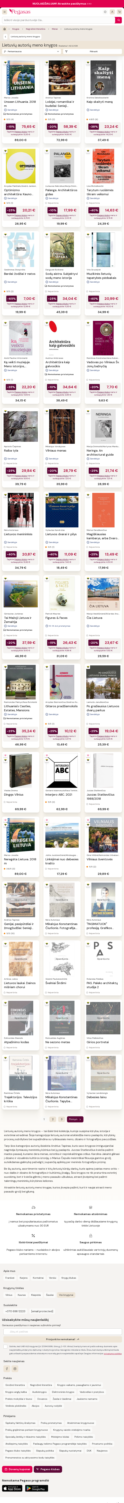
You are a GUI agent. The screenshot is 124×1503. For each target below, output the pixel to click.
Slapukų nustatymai (70, 1450)
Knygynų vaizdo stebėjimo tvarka (71, 1429)
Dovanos (42, 1398)
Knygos (15, 29)
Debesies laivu (97, 1097)
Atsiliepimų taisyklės (16, 1443)
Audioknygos (39, 1391)
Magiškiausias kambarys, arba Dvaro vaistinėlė (102, 538)
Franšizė (9, 1277)
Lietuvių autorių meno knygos (25, 36)
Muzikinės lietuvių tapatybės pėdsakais (101, 276)
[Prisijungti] (112, 11)
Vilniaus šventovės (100, 859)
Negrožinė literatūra (35, 29)
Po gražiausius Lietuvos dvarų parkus (103, 708)
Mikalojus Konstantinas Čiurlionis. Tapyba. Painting (61, 1101)
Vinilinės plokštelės (15, 1405)
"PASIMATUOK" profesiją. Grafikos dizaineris (99, 928)
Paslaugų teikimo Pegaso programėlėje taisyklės (60, 1443)
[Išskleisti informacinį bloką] (105, 11)
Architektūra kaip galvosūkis (57, 364)
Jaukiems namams (87, 1398)
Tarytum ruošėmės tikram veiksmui (100, 192)
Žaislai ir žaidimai (62, 1398)
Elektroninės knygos (63, 1391)
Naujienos (102, 1450)
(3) (13, 868)
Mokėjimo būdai (60, 1436)
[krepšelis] (119, 11)
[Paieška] (118, 20)
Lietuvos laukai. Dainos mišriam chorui (20, 985)
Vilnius (8, 1294)
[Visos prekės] (4, 11)
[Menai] (5, 36)
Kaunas (22, 1294)
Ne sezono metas (57, 1042)
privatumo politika (113, 1353)
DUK (89, 1450)
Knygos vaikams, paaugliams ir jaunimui (79, 1385)
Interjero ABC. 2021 (58, 795)
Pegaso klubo (20, 131)
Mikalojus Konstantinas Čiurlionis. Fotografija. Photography (61, 928)
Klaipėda (36, 1294)
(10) (12, 933)
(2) (53, 119)
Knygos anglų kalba (16, 1391)
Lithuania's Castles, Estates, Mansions (17, 708)
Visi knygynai (66, 1294)
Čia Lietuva (94, 618)
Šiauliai (50, 1294)
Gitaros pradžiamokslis (61, 706)
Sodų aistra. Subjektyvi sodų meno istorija (61, 276)
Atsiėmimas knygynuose (80, 1422)
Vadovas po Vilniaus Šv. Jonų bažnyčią (103, 364)
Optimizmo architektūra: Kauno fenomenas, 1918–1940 (20, 194)
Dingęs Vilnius (13, 795)
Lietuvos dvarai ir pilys (61, 534)
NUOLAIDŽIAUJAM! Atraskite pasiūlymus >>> (62, 3)
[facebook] (6, 1368)
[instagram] (15, 1368)
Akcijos (35, 1405)
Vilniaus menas (55, 451)
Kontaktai (38, 1277)
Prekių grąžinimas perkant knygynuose (26, 1429)
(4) (12, 119)
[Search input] (58, 20)
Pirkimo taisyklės (83, 1436)
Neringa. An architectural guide (100, 453)
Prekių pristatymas (51, 1422)
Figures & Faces (56, 618)
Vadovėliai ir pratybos (92, 1391)
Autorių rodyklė (53, 1405)
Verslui (52, 1277)
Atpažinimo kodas (16, 1042)
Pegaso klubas (50, 1469)
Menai (55, 29)
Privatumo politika (102, 1443)
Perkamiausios (15, 51)
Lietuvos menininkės (18, 534)
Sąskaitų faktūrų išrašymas (20, 1422)
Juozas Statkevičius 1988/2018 (101, 797)
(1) (12, 203)
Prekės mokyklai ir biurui (18, 1398)
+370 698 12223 (15, 1311)
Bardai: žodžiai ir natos (19, 274)
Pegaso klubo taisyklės (18, 1450)
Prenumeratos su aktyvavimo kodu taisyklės (29, 1457)
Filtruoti (94, 51)
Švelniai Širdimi (55, 983)
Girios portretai (98, 1042)
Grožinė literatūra (15, 1385)
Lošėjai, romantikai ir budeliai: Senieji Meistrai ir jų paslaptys (61, 106)
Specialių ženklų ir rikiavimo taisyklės (25, 1436)
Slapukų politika (45, 1450)
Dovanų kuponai (19, 1469)
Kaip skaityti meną (100, 102)
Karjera (23, 1277)
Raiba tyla (11, 451)
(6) (96, 119)
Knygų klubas (69, 1277)
